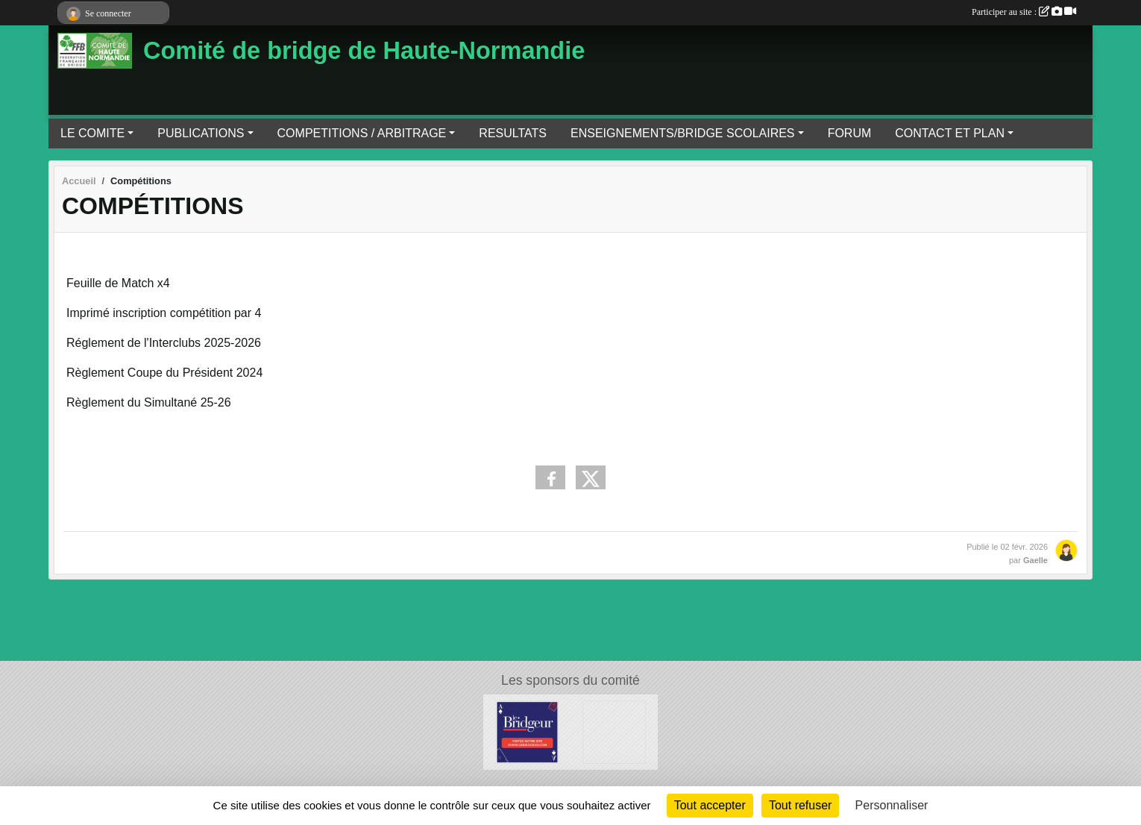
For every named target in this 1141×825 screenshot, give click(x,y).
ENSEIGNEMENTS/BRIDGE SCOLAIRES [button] (682, 133)
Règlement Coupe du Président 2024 (164, 372)
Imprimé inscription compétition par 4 (163, 313)
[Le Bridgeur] (527, 731)
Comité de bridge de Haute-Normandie (364, 50)
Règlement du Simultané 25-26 (148, 402)
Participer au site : (1024, 12)
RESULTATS (513, 133)
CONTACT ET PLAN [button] (950, 133)
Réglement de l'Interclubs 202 (145, 342)
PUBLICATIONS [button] (200, 133)
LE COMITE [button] (92, 133)
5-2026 (242, 342)
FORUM (850, 133)
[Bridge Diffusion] (614, 731)
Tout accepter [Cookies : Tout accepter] (710, 805)
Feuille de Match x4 (118, 283)
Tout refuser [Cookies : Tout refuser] (800, 805)
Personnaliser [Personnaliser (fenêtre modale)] (891, 805)
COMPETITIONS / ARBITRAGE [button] (362, 133)
